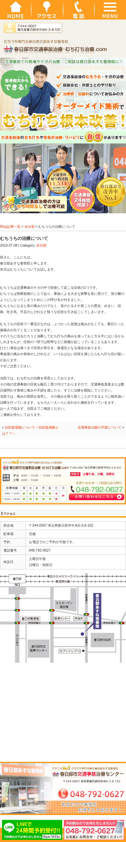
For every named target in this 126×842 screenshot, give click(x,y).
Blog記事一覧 (10, 226)
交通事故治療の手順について (99, 427)
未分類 (30, 226)
